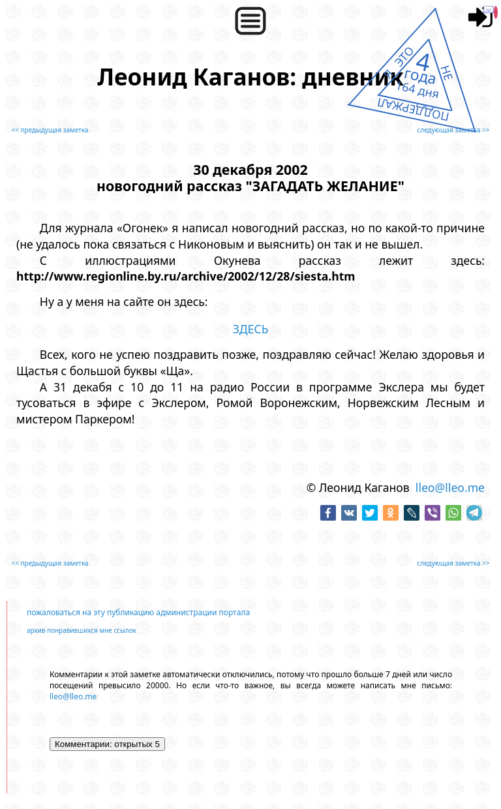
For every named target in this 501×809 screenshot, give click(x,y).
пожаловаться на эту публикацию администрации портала (138, 612)
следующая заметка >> (453, 129)
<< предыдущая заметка (49, 129)
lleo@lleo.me (450, 487)
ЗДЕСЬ (251, 329)
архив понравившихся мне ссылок (81, 630)
